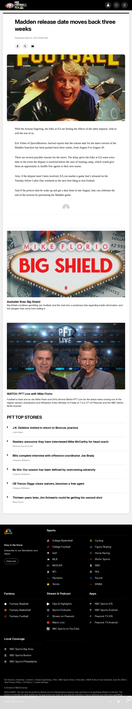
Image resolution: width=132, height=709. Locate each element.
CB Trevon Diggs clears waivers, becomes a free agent (48, 484)
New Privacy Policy (13, 682)
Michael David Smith (23, 446)
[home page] (15, 5)
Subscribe (11, 561)
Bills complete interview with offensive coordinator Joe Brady (53, 456)
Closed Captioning (43, 680)
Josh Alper (18, 432)
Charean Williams (21, 460)
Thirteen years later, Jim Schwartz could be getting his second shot (57, 497)
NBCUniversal (21, 688)
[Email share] (33, 46)
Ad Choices (9, 680)
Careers (29, 680)
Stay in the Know (13, 545)
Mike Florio (18, 502)
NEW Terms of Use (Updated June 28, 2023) (106, 680)
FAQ (55, 680)
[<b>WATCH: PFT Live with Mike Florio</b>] (66, 356)
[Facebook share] (17, 46)
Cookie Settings (41, 682)
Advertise (20, 680)
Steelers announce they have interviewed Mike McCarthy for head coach (61, 442)
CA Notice (27, 682)
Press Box (80, 680)
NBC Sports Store (66, 680)
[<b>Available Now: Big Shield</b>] (66, 264)
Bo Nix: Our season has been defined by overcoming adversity (54, 470)
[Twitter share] (25, 46)
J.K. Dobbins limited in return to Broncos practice (45, 428)
